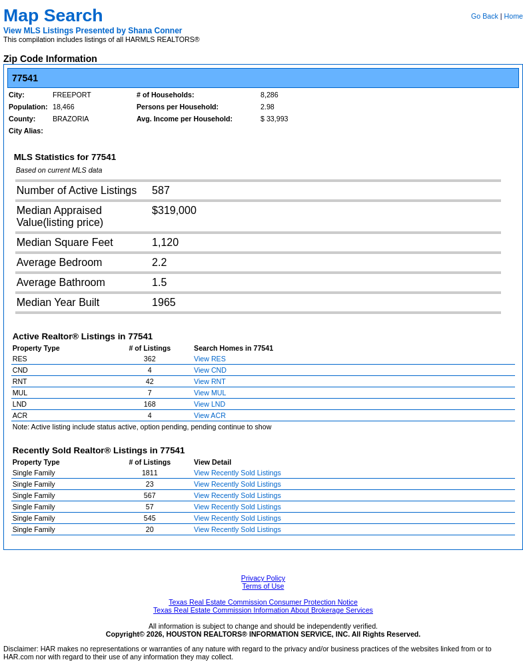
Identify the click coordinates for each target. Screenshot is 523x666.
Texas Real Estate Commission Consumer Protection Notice (263, 602)
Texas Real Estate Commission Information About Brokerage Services (263, 610)
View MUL (210, 393)
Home (513, 16)
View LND (209, 404)
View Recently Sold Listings (237, 473)
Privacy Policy (263, 578)
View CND (210, 370)
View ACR (210, 415)
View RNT (210, 381)
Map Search (53, 15)
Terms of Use (263, 586)
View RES (210, 359)
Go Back (484, 16)
